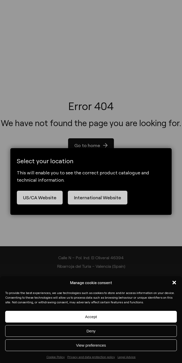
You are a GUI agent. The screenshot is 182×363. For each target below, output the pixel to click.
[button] (174, 282)
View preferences (91, 345)
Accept (91, 316)
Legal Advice (127, 357)
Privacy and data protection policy (91, 357)
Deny (91, 331)
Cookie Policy (55, 357)
